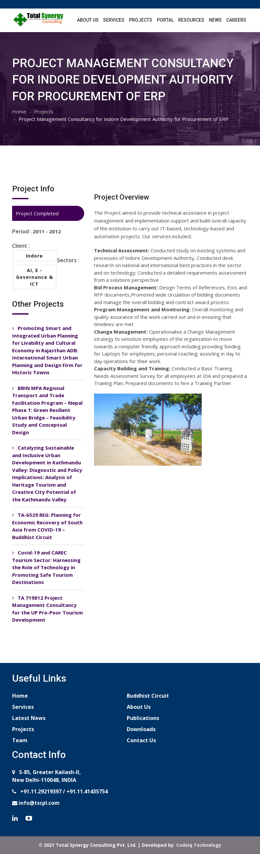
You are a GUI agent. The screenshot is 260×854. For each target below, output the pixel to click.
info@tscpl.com (38, 802)
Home (19, 111)
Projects (140, 20)
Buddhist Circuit (148, 695)
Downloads (141, 729)
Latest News (29, 718)
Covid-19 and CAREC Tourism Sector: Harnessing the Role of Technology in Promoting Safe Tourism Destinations (46, 567)
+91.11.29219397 (40, 791)
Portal (165, 20)
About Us (88, 20)
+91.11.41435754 (87, 791)
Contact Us (141, 740)
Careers (236, 20)
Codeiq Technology (198, 845)
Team (20, 740)
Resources (191, 20)
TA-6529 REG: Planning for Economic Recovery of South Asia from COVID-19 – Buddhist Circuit (47, 526)
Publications (143, 718)
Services (113, 20)
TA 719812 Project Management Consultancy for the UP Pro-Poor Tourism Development (47, 608)
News (215, 20)
